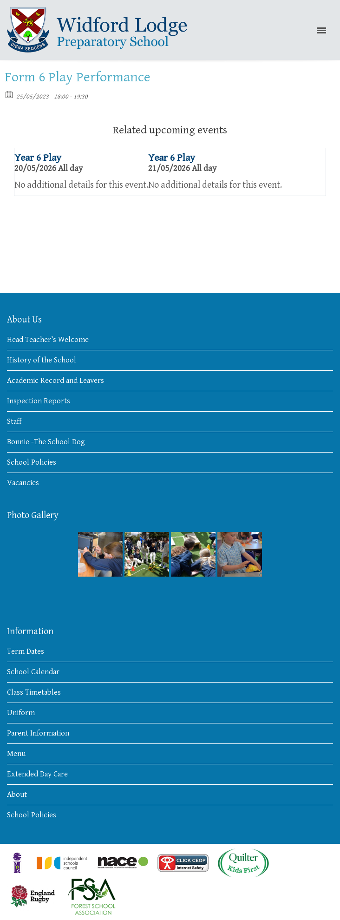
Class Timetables (34, 692)
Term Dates (25, 651)
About (17, 794)
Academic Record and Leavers (55, 380)
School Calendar (33, 672)
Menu (16, 753)
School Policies (31, 462)
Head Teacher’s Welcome (48, 339)
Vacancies (23, 482)
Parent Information (38, 733)
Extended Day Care (37, 774)
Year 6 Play (37, 158)
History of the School (41, 360)
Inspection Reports (38, 401)
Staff (14, 421)
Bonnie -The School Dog (46, 442)
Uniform (21, 712)
